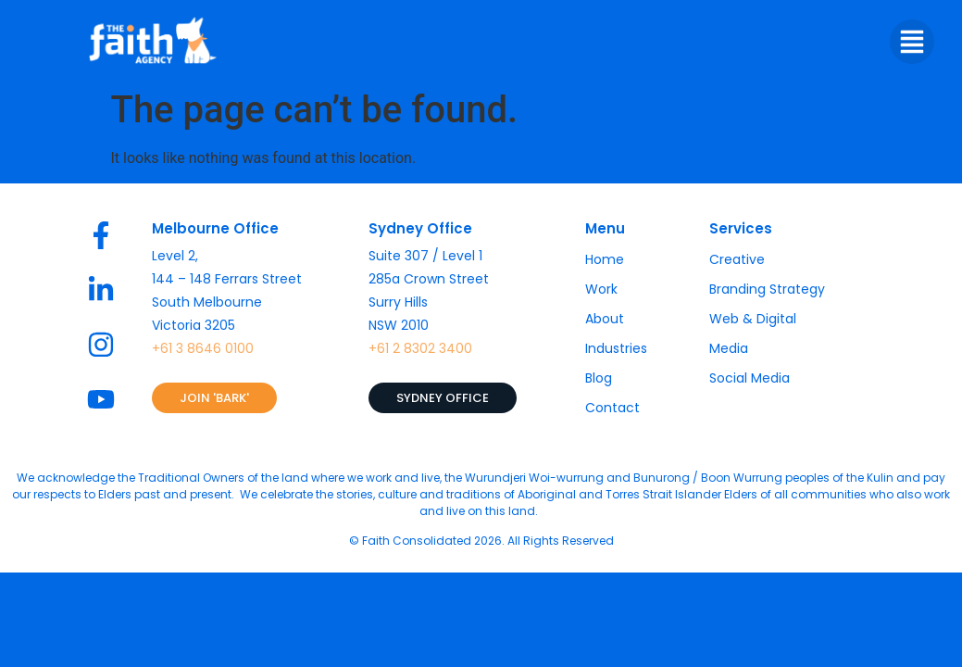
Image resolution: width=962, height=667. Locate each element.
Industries (616, 348)
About (604, 318)
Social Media (749, 378)
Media (728, 348)
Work (601, 289)
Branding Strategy (767, 289)
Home (604, 259)
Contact (612, 407)
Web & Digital (752, 318)
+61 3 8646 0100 (203, 348)
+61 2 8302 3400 (420, 348)
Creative (737, 259)
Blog (598, 378)
